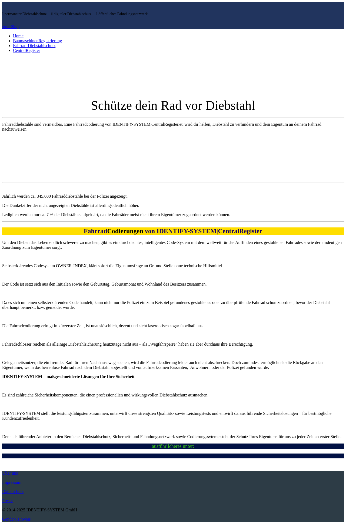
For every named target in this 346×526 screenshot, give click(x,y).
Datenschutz (13, 491)
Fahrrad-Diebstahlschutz (34, 45)
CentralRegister (26, 50)
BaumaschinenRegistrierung (37, 40)
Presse (7, 500)
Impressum (11, 482)
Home (18, 36)
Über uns (10, 473)
